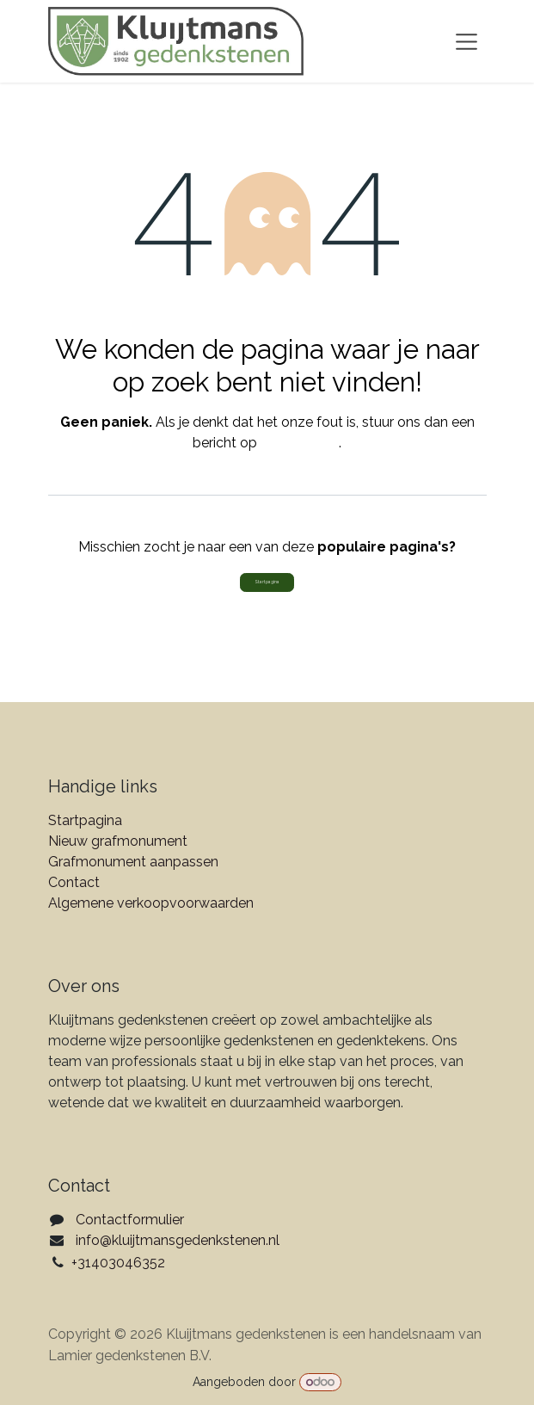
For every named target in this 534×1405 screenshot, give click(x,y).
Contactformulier (130, 1219)
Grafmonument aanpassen (133, 861)
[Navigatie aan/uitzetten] (466, 41)
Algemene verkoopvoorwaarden (151, 903)
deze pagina (300, 442)
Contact (74, 882)
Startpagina (267, 581)
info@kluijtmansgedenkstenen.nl (177, 1240)
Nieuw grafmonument (117, 841)
